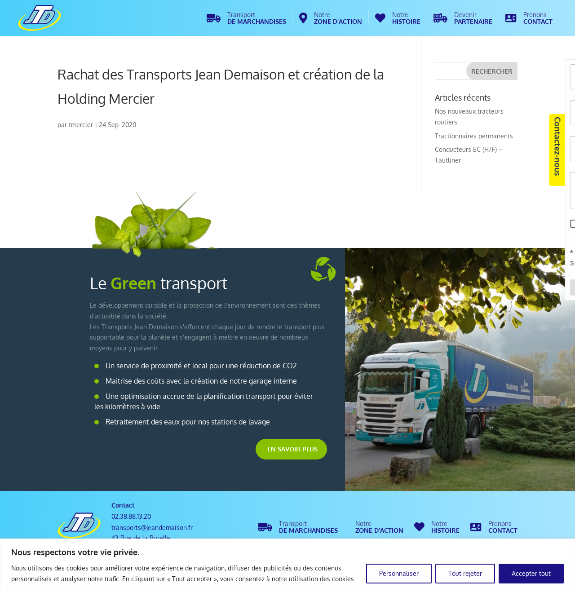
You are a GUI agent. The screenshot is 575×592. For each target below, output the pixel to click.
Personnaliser (399, 573)
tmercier (81, 124)
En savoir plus (292, 449)
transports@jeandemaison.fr (152, 527)
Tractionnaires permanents (474, 136)
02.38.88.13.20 (131, 516)
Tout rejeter (465, 573)
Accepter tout (531, 573)
